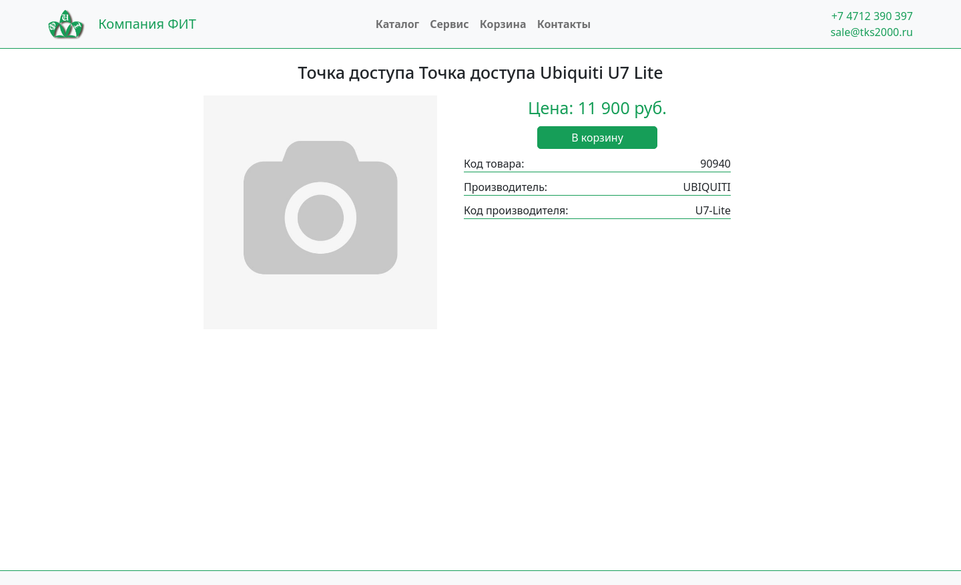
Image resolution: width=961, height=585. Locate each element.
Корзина (503, 24)
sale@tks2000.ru (871, 32)
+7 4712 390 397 (872, 16)
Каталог (397, 24)
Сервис (449, 24)
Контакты (564, 24)
